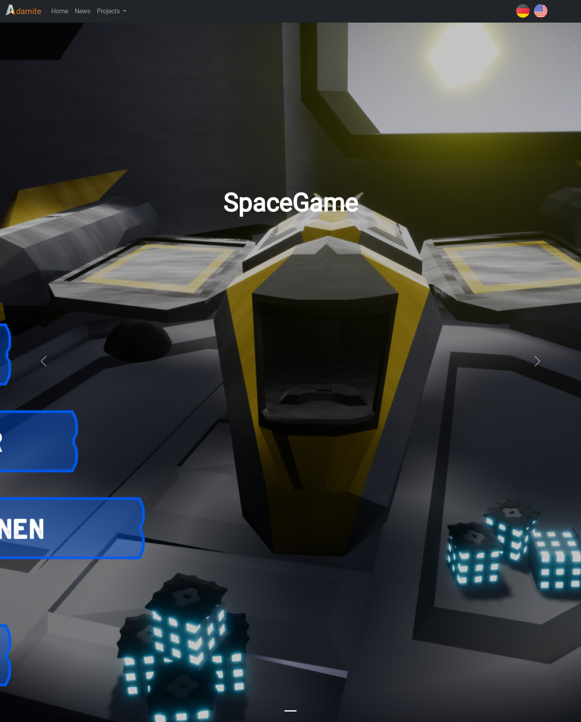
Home (59, 11)
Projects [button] (109, 11)
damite (23, 10)
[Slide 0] (290, 711)
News (82, 11)
